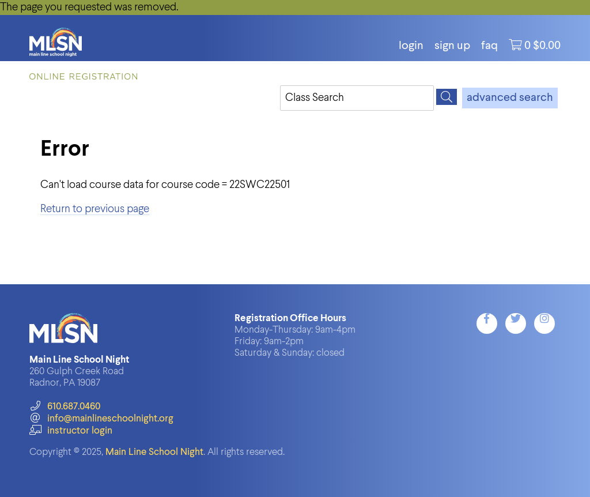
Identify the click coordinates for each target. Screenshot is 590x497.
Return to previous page (94, 209)
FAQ (489, 46)
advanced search (510, 98)
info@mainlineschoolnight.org (101, 419)
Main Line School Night (154, 452)
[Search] (446, 97)
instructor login (70, 431)
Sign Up (452, 46)
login (411, 46)
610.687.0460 (64, 407)
